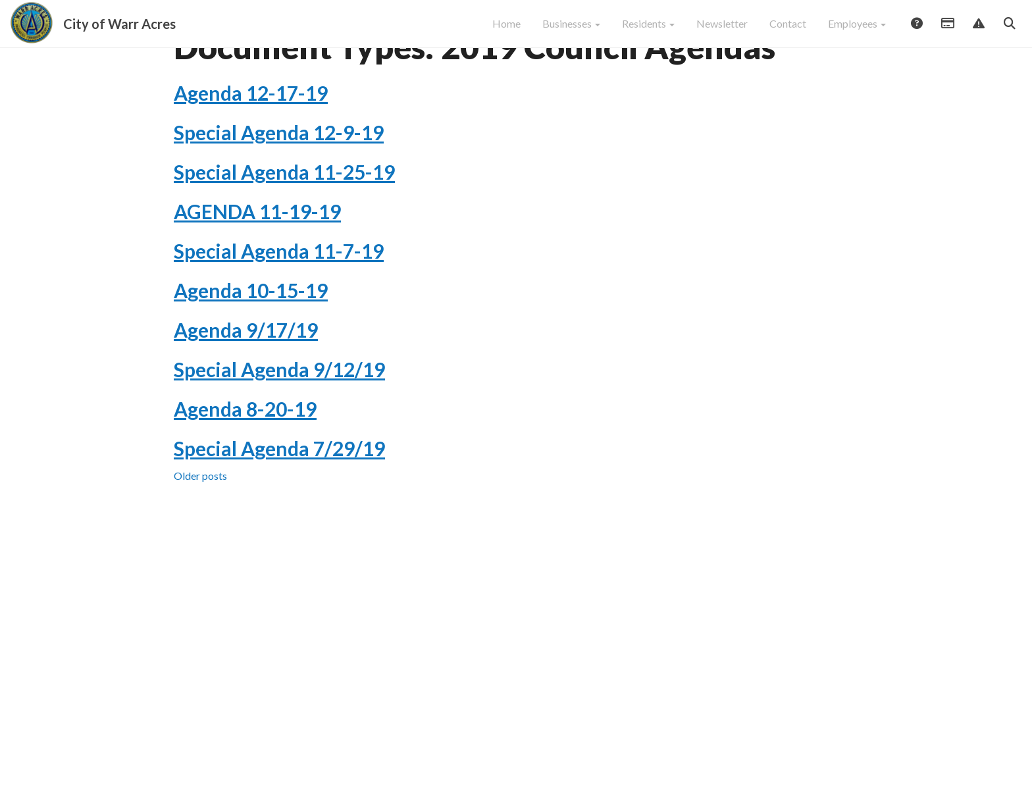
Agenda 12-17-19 (251, 139)
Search (1009, 30)
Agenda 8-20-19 (245, 455)
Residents (648, 30)
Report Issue (978, 30)
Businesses (571, 30)
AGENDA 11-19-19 (257, 257)
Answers (916, 30)
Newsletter (722, 30)
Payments (947, 30)
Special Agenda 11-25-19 (284, 218)
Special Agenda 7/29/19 (279, 494)
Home (506, 30)
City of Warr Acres (119, 30)
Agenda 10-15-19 (251, 336)
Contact (787, 30)
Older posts (200, 521)
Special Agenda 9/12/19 (279, 415)
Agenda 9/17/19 (246, 376)
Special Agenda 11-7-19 (279, 297)
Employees (857, 30)
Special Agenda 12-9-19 (279, 178)
